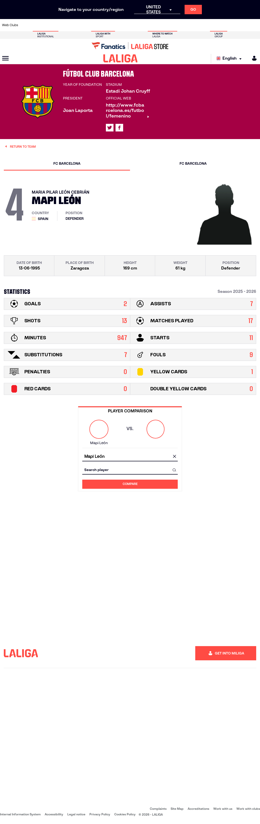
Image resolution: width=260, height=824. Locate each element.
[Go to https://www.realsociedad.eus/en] (218, 25)
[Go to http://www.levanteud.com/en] (122, 25)
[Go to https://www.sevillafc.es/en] (230, 25)
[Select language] (230, 58)
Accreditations (198, 808)
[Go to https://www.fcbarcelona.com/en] (86, 25)
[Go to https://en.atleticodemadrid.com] (38, 25)
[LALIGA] (120, 58)
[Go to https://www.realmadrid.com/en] (194, 25)
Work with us (222, 808)
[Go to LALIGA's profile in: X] (109, 127)
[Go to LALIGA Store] (130, 45)
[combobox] (130, 456)
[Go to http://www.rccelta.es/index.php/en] (146, 25)
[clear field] (174, 457)
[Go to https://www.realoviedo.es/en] (206, 25)
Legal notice (76, 814)
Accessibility (54, 814)
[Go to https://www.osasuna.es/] (50, 25)
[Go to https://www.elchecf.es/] (74, 25)
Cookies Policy (125, 814)
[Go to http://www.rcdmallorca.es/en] (170, 25)
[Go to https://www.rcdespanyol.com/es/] (158, 25)
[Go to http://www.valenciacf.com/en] (242, 25)
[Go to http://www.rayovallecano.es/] (134, 25)
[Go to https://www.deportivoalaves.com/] (62, 25)
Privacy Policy (99, 814)
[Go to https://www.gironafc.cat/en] (110, 25)
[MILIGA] (252, 58)
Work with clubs (248, 808)
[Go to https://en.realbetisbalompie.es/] (182, 25)
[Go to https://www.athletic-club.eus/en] (26, 25)
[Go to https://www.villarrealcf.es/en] (254, 25)
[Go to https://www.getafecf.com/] (98, 25)
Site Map (177, 808)
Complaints (158, 808)
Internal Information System (20, 814)
